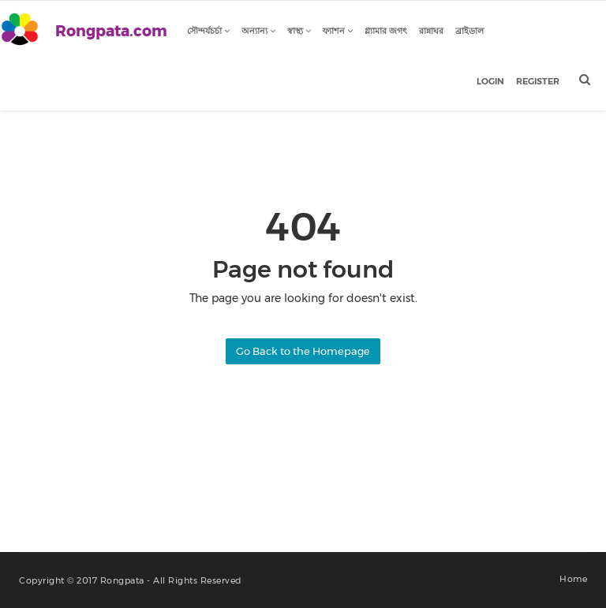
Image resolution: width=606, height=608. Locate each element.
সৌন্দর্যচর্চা (208, 30)
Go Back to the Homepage (303, 351)
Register (537, 81)
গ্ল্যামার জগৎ (386, 30)
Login (490, 81)
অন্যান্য (258, 30)
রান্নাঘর (431, 30)
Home (573, 578)
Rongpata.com (111, 31)
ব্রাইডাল (469, 30)
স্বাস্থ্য (299, 30)
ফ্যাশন (338, 30)
